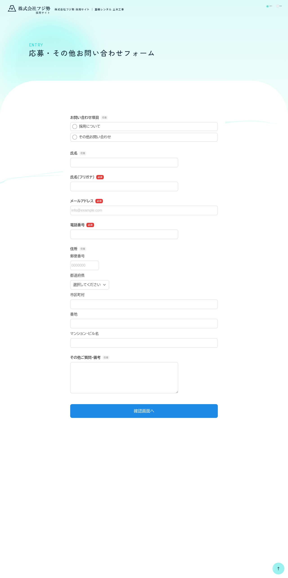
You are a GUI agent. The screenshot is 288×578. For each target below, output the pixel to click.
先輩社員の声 (200, 506)
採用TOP (157, 496)
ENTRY (248, 8)
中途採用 (247, 512)
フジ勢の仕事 (160, 517)
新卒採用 (247, 506)
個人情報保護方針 (94, 566)
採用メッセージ (163, 506)
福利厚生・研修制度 (207, 517)
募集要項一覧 (248, 496)
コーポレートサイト (29, 531)
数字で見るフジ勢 (204, 496)
